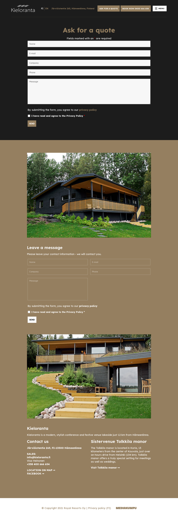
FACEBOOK (34, 473)
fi (42, 8)
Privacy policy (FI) (99, 508)
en (46, 8)
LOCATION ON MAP (39, 470)
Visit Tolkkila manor (104, 467)
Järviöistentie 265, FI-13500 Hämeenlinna (54, 447)
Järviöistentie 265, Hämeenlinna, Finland (72, 8)
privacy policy (88, 109)
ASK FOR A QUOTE (108, 8)
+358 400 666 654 (38, 464)
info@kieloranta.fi (38, 457)
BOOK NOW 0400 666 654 (135, 8)
